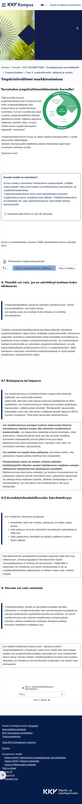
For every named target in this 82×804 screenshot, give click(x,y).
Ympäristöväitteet (14, 72)
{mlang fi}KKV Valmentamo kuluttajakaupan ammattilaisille (35, 757)
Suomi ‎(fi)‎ (7, 771)
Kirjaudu (77, 5)
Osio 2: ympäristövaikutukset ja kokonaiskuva (37, 688)
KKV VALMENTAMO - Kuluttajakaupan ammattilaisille (51, 67)
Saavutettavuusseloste (14, 729)
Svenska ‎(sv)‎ (11, 779)
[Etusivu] (20, 5)
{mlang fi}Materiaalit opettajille (20, 764)
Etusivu (5, 67)
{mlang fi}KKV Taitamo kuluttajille (21, 761)
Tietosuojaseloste (11, 736)
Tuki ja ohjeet (9, 768)
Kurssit (16, 67)
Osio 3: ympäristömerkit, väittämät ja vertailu (49, 72)
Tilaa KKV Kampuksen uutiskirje (19, 742)
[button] (43, 5)
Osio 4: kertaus (67, 268)
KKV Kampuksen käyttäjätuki (17, 733)
